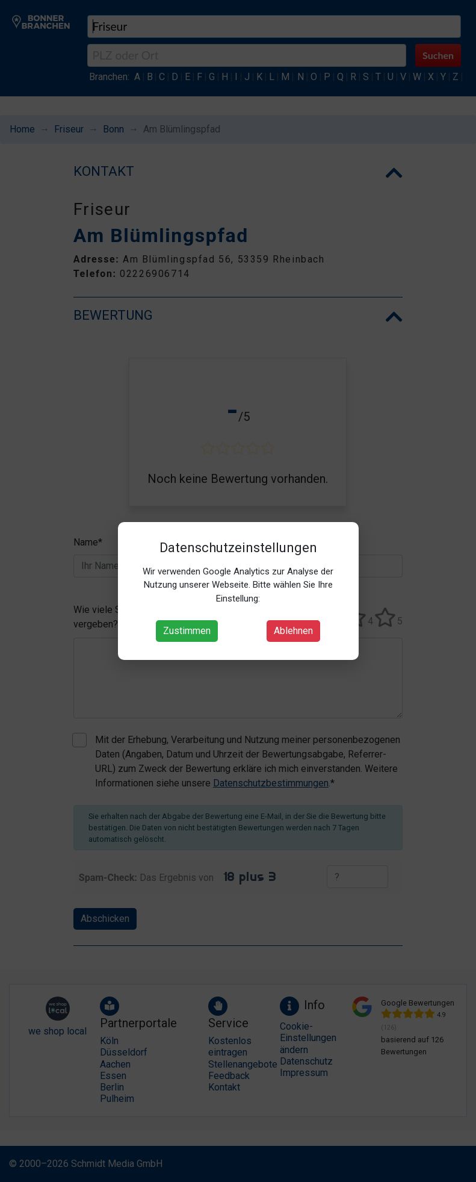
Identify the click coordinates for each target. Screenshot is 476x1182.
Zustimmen (187, 630)
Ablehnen (293, 630)
